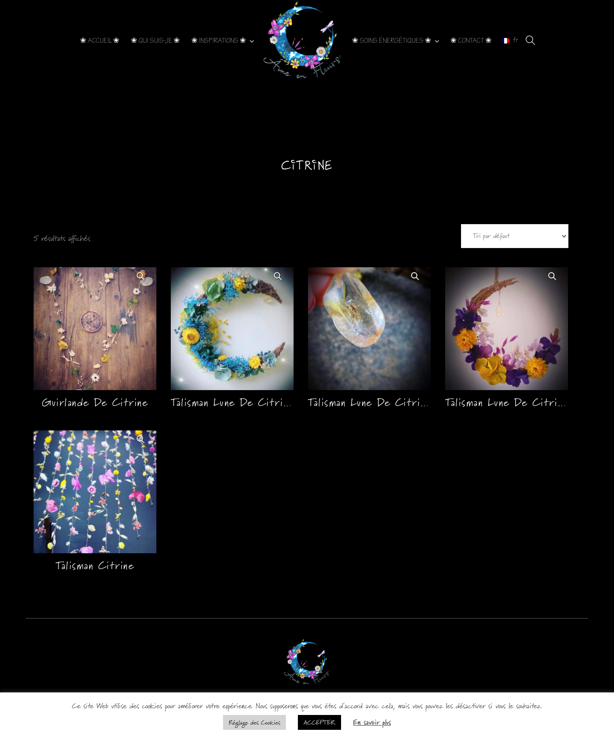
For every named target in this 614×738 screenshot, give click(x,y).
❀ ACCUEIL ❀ (99, 40)
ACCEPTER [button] (319, 722)
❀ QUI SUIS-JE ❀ (155, 40)
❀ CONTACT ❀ (471, 40)
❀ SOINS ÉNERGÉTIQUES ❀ (391, 40)
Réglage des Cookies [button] (254, 722)
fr (509, 40)
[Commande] (514, 236)
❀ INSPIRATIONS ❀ (218, 40)
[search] (530, 40)
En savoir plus (372, 721)
